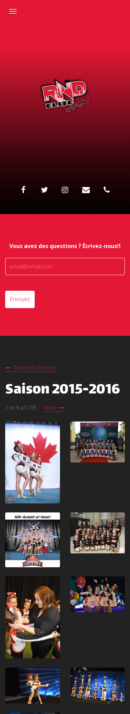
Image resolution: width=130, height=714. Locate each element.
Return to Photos (35, 368)
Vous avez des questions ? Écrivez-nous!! (65, 246)
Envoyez (20, 299)
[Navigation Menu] (12, 11)
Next (50, 407)
